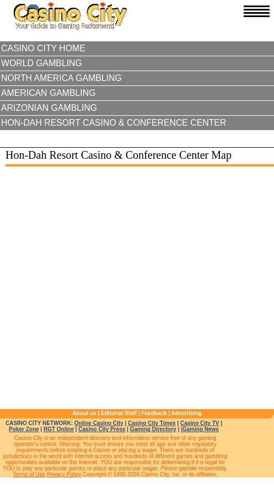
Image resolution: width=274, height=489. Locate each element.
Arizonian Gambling (49, 107)
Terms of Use (29, 474)
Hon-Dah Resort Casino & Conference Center (113, 122)
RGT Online (59, 429)
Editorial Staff (119, 413)
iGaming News (200, 429)
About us (84, 413)
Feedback (153, 413)
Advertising (186, 413)
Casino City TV (199, 423)
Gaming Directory (153, 429)
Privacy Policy (64, 474)
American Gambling (48, 93)
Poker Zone (24, 429)
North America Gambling (61, 78)
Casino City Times (152, 423)
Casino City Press (101, 429)
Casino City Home (43, 48)
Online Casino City (98, 423)
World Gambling (41, 63)
